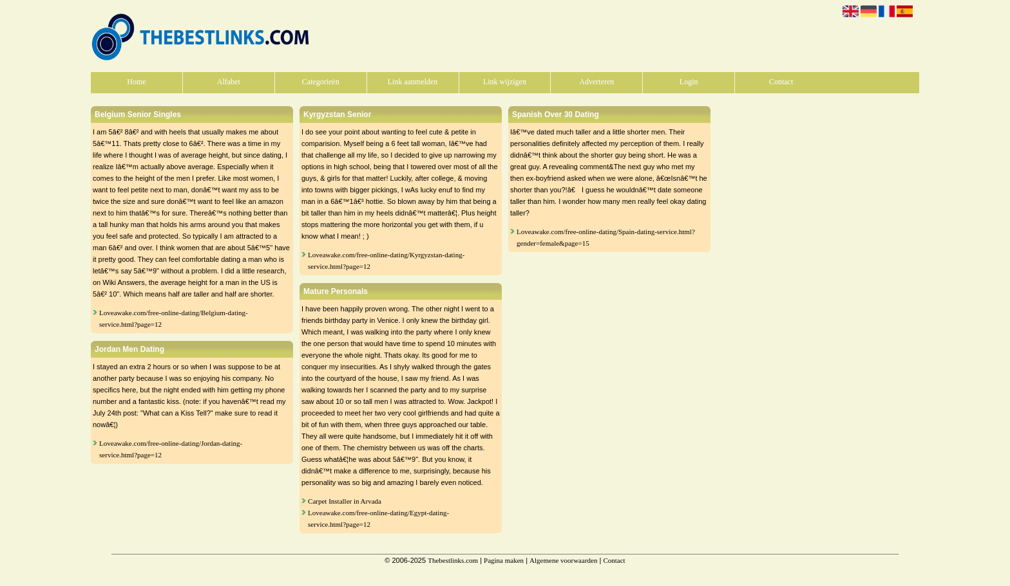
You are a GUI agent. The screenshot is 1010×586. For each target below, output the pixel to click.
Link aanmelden (413, 81)
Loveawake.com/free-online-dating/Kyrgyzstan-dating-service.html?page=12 (386, 260)
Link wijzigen (504, 81)
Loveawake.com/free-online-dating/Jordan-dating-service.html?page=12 (170, 449)
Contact (781, 81)
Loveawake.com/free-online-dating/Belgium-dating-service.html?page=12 (173, 318)
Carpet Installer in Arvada (344, 501)
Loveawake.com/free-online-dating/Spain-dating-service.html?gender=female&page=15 (606, 237)
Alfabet (228, 81)
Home (136, 81)
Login (689, 81)
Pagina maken (504, 560)
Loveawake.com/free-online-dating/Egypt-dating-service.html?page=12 (378, 518)
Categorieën (320, 81)
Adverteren (596, 81)
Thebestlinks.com (453, 560)
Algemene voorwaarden (563, 560)
